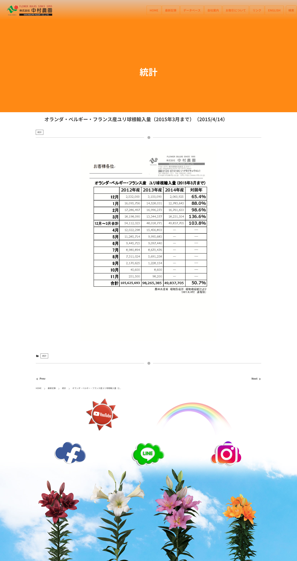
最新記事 (170, 10)
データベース (191, 10)
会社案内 (213, 10)
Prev (40, 379)
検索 (291, 10)
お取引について (236, 10)
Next (256, 379)
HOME (154, 10)
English (274, 10)
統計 (39, 132)
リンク (257, 10)
